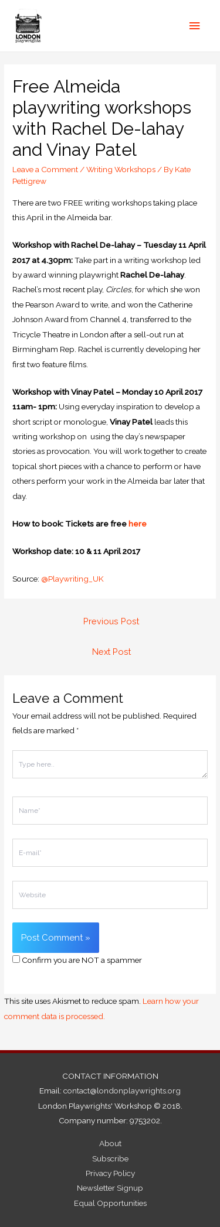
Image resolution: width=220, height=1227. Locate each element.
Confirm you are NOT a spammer (77, 960)
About (110, 1143)
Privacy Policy (110, 1173)
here (137, 523)
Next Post (111, 652)
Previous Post (111, 621)
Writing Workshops (120, 169)
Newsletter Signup (110, 1187)
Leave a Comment (45, 169)
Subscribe (110, 1158)
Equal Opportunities (110, 1203)
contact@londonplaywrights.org (122, 1090)
